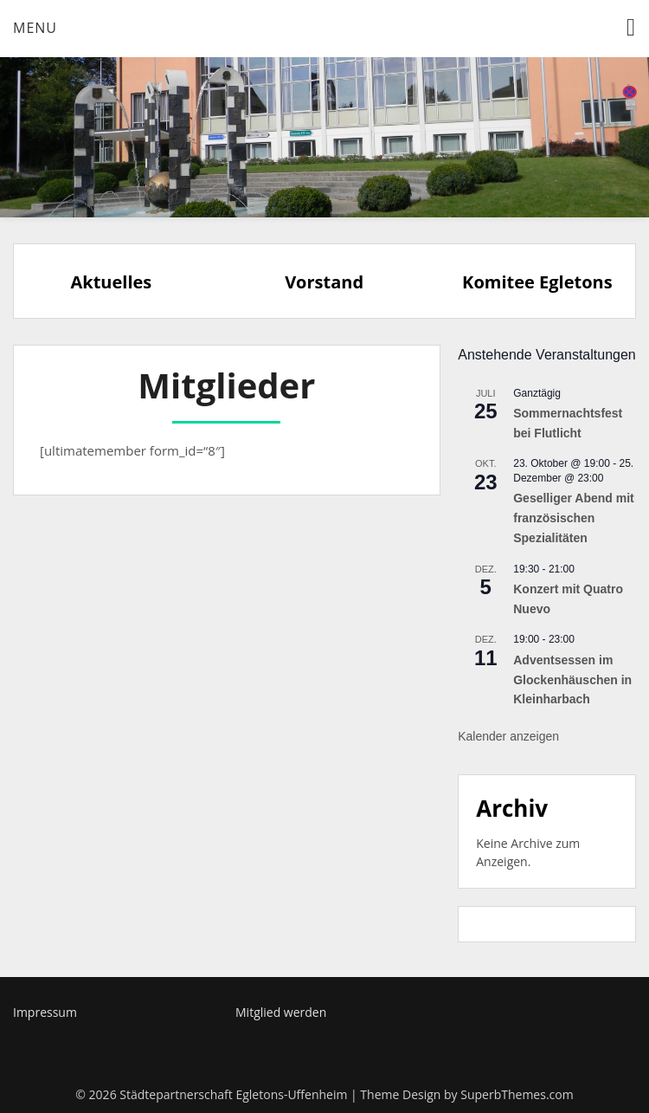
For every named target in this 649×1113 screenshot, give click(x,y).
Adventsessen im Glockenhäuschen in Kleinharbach (572, 679)
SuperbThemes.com (516, 1094)
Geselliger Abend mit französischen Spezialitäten (573, 517)
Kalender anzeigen (508, 736)
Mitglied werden (280, 1012)
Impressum (45, 1012)
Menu (35, 27)
